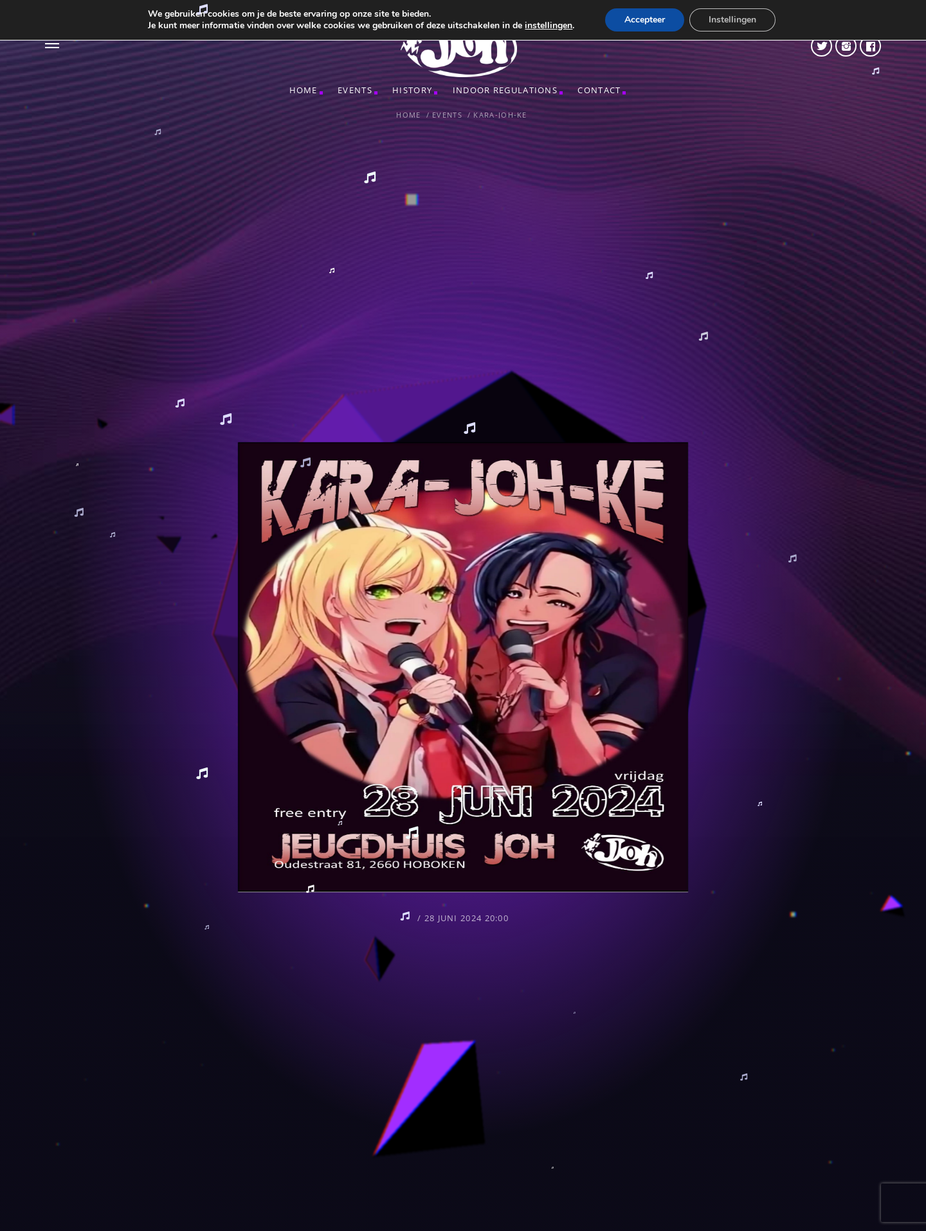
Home (303, 90)
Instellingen (732, 19)
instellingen (548, 25)
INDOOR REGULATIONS (505, 90)
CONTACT (599, 90)
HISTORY (412, 90)
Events (355, 90)
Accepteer (644, 19)
